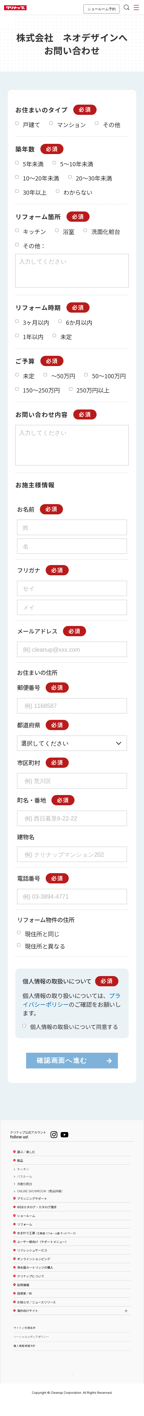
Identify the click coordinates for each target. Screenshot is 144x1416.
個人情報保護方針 (25, 1359)
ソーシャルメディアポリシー (31, 1350)
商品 (20, 1174)
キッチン (23, 1183)
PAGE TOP (72, 1388)
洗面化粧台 (24, 1197)
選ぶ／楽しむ (26, 1165)
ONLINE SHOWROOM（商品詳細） (40, 1205)
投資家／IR (24, 1307)
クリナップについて (30, 1290)
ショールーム (26, 1229)
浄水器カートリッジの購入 (35, 1281)
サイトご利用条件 (25, 1341)
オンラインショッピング (33, 1272)
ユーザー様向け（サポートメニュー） (42, 1255)
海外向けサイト (27, 1324)
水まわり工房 (46, 1246)
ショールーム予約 (102, 9)
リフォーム (24, 1238)
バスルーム (24, 1190)
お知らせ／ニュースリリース (36, 1316)
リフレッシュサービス (32, 1264)
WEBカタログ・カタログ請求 (37, 1220)
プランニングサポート (32, 1212)
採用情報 (23, 1298)
